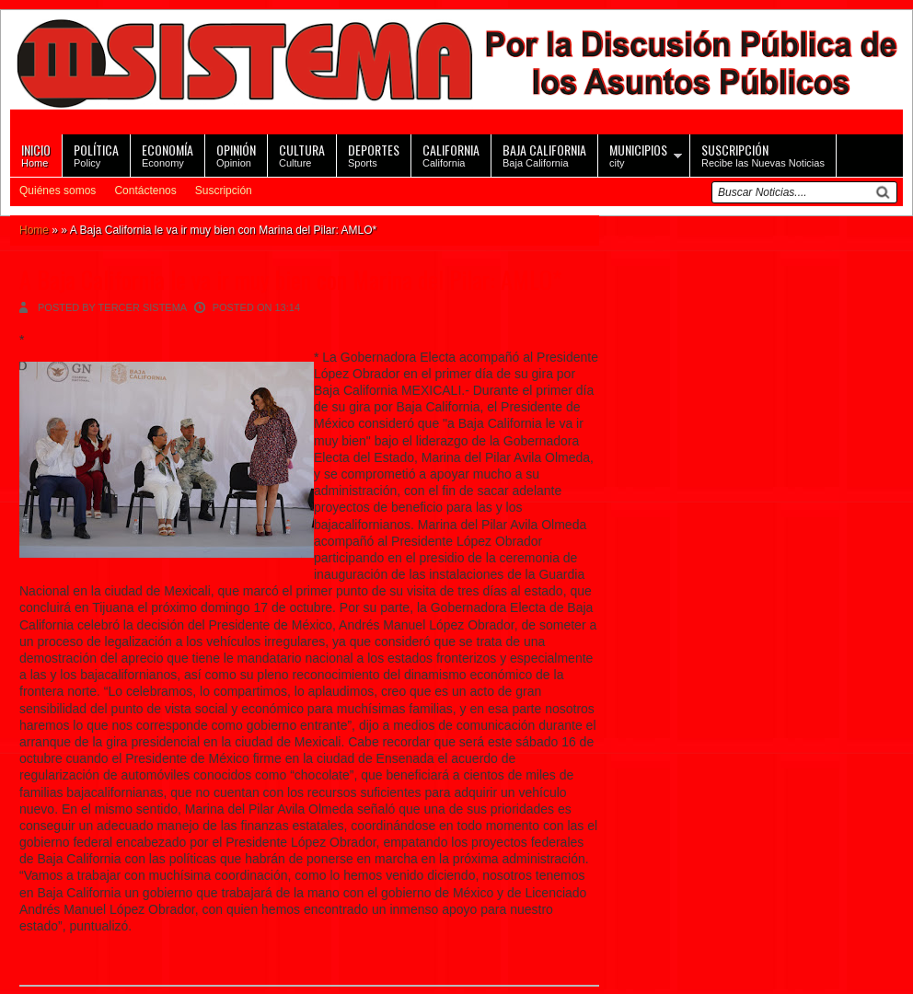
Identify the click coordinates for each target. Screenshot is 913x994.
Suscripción (223, 190)
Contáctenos (145, 190)
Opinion (236, 154)
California (451, 154)
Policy (96, 154)
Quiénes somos (57, 190)
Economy (167, 154)
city (638, 154)
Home (36, 154)
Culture (302, 154)
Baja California (544, 154)
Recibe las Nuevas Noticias (763, 154)
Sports (373, 154)
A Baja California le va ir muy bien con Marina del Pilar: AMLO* (290, 279)
